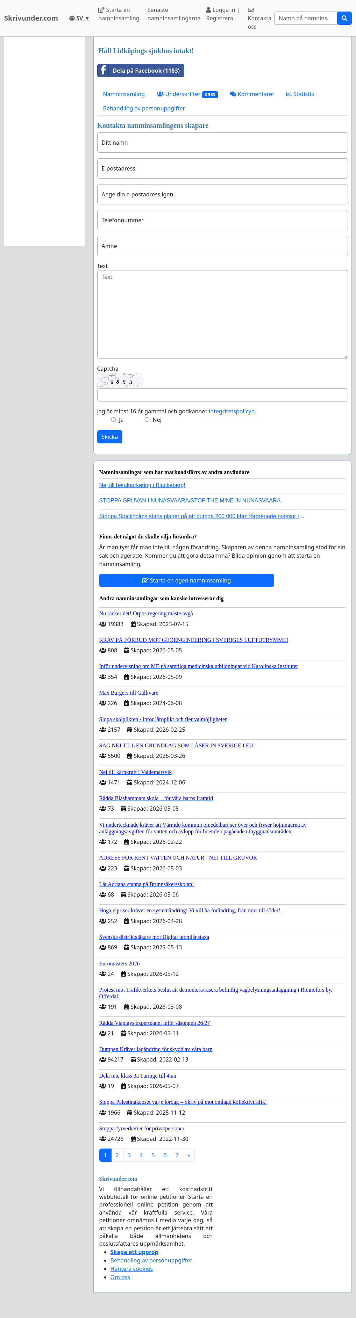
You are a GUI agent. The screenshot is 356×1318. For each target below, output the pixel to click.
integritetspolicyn (232, 411)
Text (102, 266)
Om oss (120, 1277)
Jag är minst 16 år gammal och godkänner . (176, 411)
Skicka (110, 437)
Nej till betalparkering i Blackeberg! (142, 485)
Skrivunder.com (31, 18)
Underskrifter (187, 94)
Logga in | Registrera (223, 14)
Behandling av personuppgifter (144, 108)
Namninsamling (124, 94)
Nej (157, 419)
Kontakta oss (260, 18)
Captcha (108, 368)
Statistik (300, 94)
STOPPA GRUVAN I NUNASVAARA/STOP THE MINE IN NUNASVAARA (190, 501)
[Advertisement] (44, 141)
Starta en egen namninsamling (186, 580)
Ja (121, 419)
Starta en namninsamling (118, 14)
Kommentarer (252, 94)
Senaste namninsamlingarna (174, 14)
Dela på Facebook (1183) (139, 70)
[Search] (305, 18)
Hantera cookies (132, 1269)
